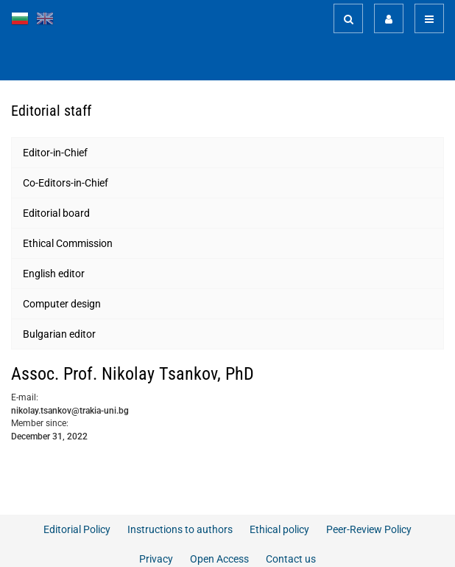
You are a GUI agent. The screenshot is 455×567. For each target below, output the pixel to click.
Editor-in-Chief (55, 153)
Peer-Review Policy (369, 529)
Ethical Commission (68, 243)
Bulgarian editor (59, 334)
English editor (54, 273)
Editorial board (56, 213)
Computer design (62, 304)
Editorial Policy (76, 529)
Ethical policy (279, 529)
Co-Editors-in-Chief (65, 183)
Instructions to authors (180, 529)
